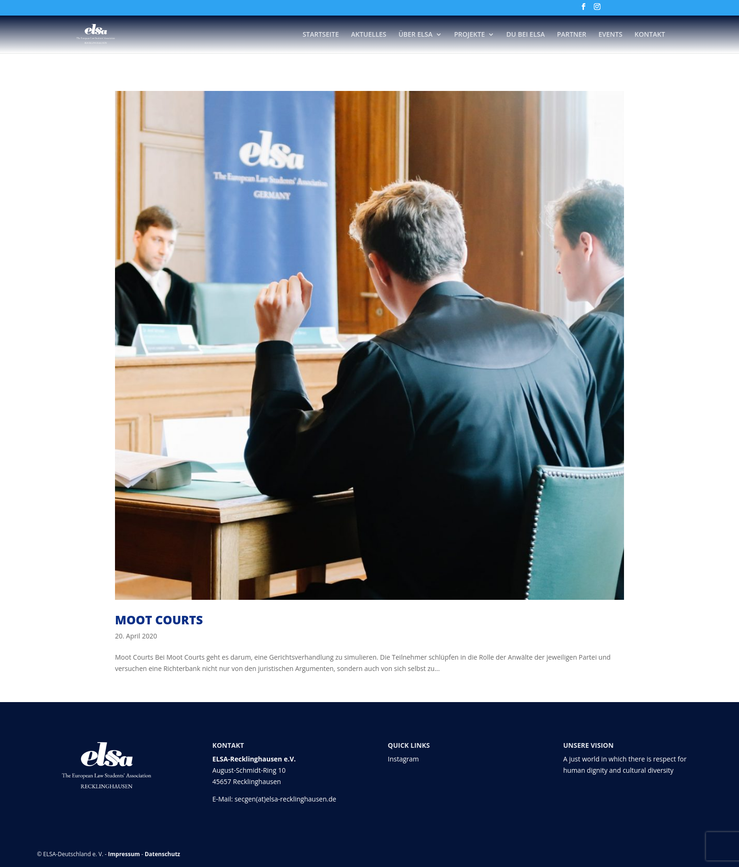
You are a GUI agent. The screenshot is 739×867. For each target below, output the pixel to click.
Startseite (321, 35)
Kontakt (649, 35)
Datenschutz (162, 854)
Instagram (403, 758)
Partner (571, 35)
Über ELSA (415, 35)
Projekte (469, 35)
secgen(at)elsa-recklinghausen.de (286, 798)
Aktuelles (368, 35)
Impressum (124, 854)
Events (611, 35)
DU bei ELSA (525, 35)
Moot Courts (159, 620)
